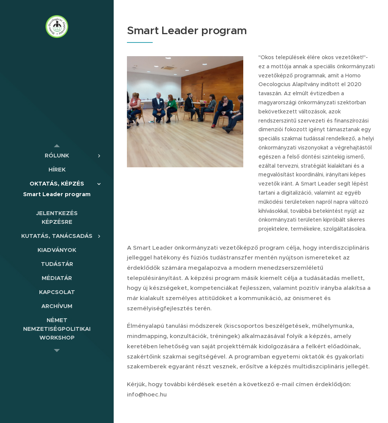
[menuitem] (56, 155)
